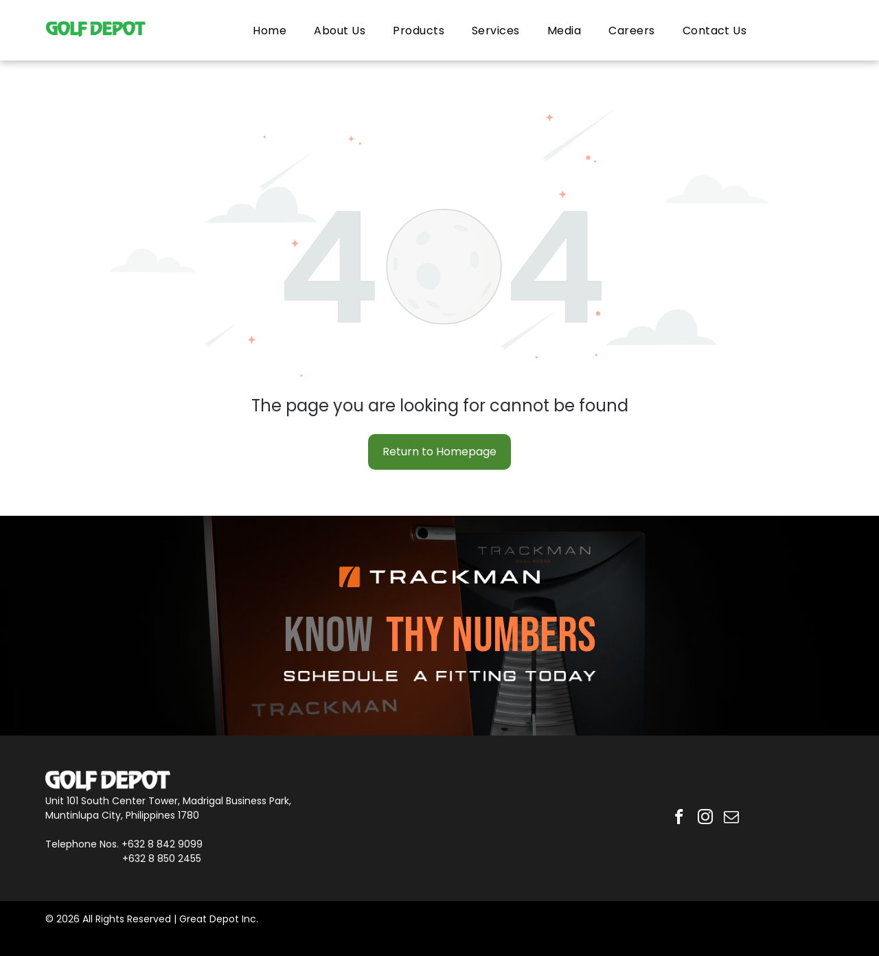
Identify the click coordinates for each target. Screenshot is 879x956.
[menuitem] (269, 30)
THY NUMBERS (491, 636)
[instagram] (705, 818)
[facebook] (677, 818)
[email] (732, 818)
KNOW (328, 636)
